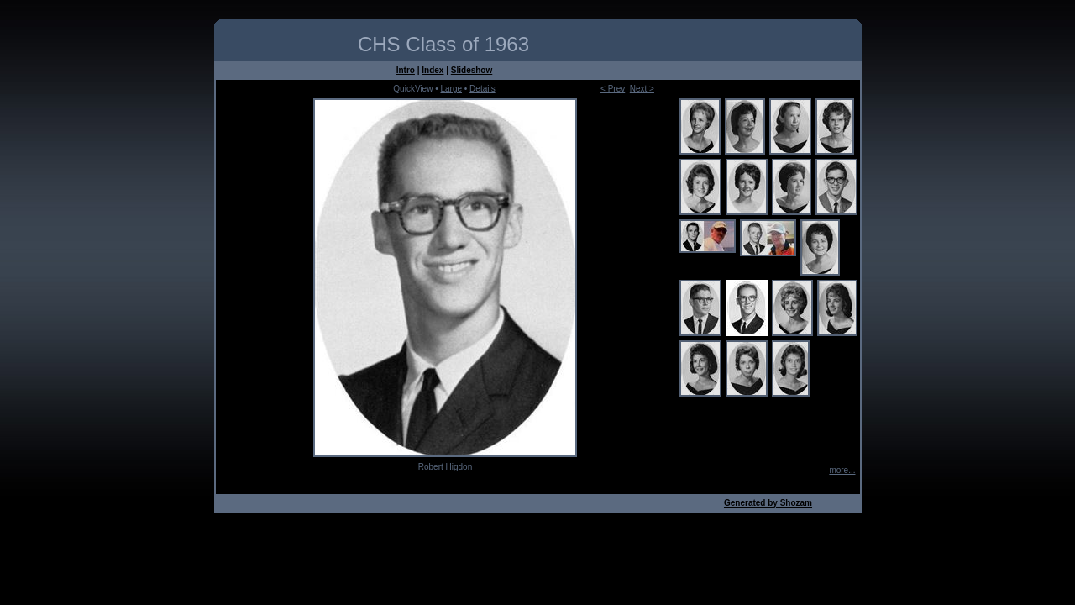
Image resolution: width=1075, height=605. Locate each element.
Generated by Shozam (768, 503)
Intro (405, 70)
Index (432, 70)
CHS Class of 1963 (443, 44)
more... (842, 470)
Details (482, 88)
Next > (642, 88)
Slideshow (471, 70)
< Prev (612, 88)
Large (451, 88)
